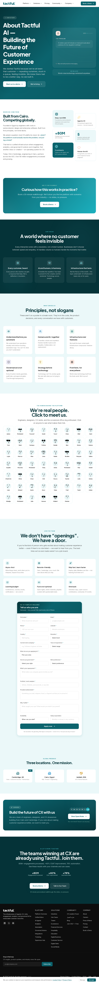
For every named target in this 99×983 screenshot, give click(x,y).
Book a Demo (88, 3)
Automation (38, 927)
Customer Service (56, 940)
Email (52, 617)
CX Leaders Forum (73, 914)
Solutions (37, 3)
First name (23, 617)
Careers (85, 917)
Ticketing (38, 937)
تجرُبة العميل (70, 917)
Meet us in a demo (14, 84)
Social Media (55, 947)
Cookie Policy (76, 976)
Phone (22, 625)
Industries (54, 914)
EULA (84, 976)
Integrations (39, 933)
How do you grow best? (27, 660)
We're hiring (36, 84)
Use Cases (54, 917)
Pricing (47, 3)
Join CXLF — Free (73, 924)
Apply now (49, 726)
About (85, 914)
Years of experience (56, 642)
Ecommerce (55, 924)
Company (69, 3)
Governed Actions (41, 930)
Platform (27, 3)
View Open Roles (79, 816)
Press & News (87, 920)
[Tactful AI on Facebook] (13, 923)
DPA (90, 976)
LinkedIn (53, 625)
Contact (85, 927)
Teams (53, 920)
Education (53, 634)
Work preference (55, 660)
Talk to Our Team (59, 886)
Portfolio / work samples (27, 681)
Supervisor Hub (40, 940)
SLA (94, 976)
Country (23, 634)
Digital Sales (55, 943)
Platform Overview (41, 914)
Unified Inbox (39, 917)
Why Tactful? (24, 703)
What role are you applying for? (29, 651)
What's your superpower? (28, 668)
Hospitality (54, 930)
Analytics (38, 924)
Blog (68, 920)
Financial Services (57, 927)
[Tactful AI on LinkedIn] (4, 923)
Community (57, 3)
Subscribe (47, 964)
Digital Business (56, 937)
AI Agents (38, 920)
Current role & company (27, 642)
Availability (23, 715)
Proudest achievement (27, 690)
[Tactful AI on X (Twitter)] (8, 923)
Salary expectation (55, 715)
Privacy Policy (64, 976)
